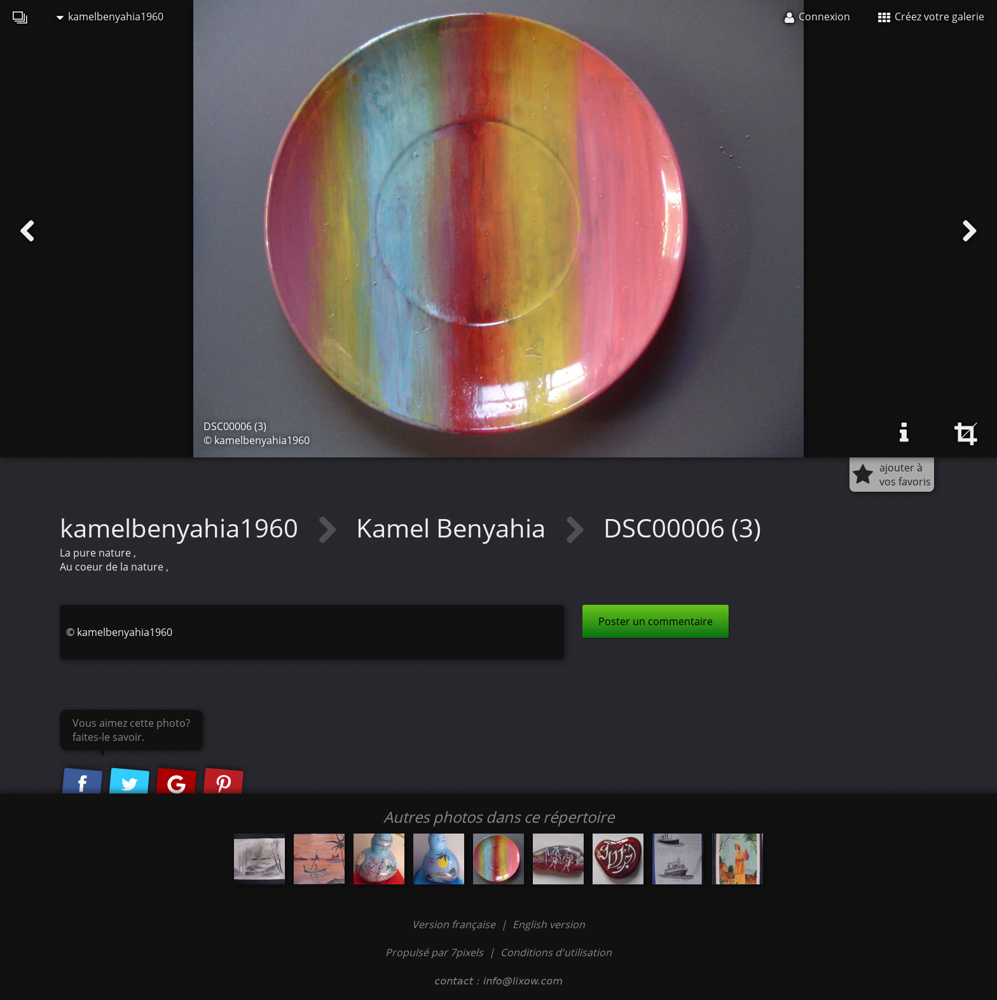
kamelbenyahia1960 (110, 17)
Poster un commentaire (655, 621)
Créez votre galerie (931, 17)
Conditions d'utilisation (556, 952)
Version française (455, 924)
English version (548, 924)
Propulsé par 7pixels (434, 952)
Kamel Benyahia (454, 527)
